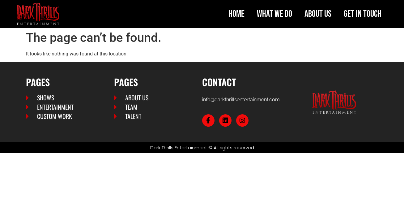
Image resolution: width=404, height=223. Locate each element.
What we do (274, 14)
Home (236, 14)
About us (317, 14)
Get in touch (362, 14)
